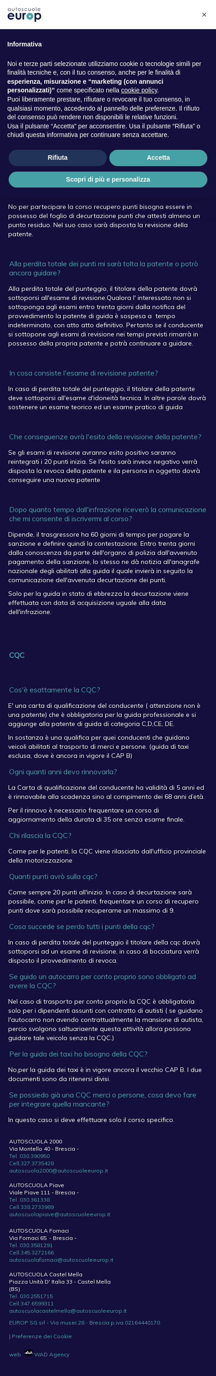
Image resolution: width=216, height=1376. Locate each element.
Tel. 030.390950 (29, 1156)
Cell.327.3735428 (31, 1163)
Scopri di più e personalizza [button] (108, 179)
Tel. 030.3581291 (31, 1245)
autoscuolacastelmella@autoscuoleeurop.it (68, 1310)
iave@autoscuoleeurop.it (76, 1214)
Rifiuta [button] (58, 157)
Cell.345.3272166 (31, 1252)
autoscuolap (26, 1214)
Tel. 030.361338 (29, 1199)
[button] (204, 14)
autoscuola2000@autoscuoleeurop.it (58, 1170)
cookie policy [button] (139, 90)
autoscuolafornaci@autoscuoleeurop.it (61, 1259)
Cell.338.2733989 (31, 1206)
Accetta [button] (158, 157)
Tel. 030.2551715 (31, 1296)
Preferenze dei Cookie (42, 1336)
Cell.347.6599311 (31, 1303)
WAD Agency (47, 1354)
